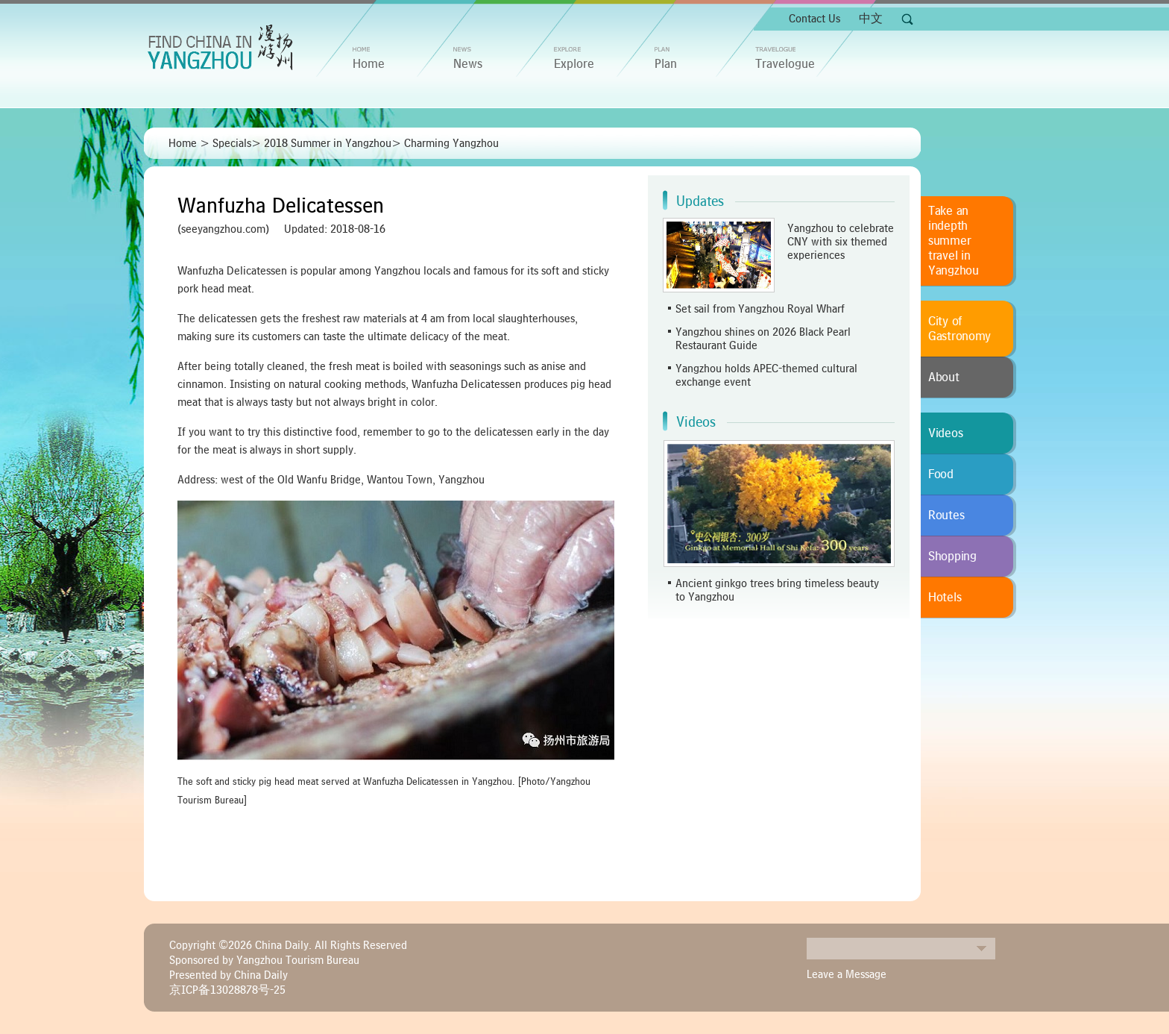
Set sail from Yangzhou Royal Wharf (760, 309)
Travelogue (785, 64)
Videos (696, 422)
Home (182, 143)
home (369, 64)
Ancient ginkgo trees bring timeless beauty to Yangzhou (777, 590)
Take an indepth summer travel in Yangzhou (953, 241)
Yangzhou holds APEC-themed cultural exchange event (766, 375)
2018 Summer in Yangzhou (327, 143)
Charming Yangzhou (451, 143)
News (467, 64)
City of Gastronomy (959, 329)
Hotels (944, 597)
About (944, 377)
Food (941, 474)
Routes (946, 515)
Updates (700, 201)
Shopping (952, 556)
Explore (574, 64)
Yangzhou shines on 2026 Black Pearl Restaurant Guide (763, 338)
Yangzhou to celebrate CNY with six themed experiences (840, 241)
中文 (871, 19)
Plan (666, 64)
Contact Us (814, 19)
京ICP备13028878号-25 (227, 990)
